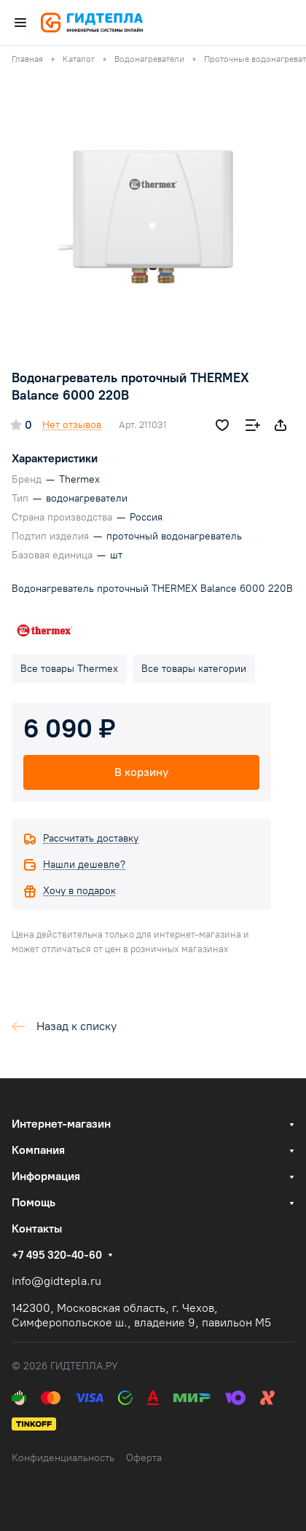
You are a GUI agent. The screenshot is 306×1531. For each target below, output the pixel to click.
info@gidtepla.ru (56, 1281)
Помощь (33, 1202)
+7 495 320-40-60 (57, 1255)
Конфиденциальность (63, 1458)
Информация (46, 1176)
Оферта (144, 1458)
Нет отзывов (71, 425)
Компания (38, 1150)
